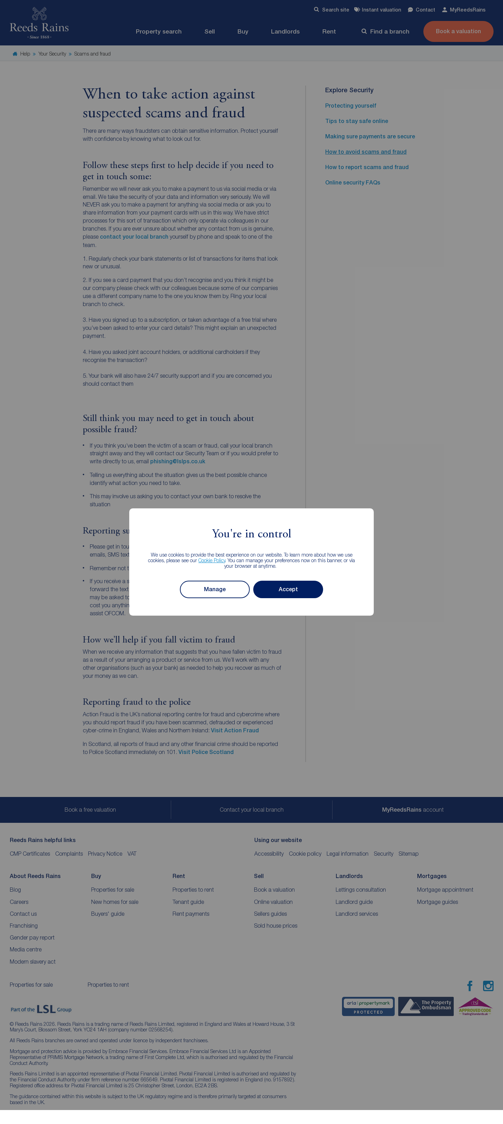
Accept (288, 589)
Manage (215, 589)
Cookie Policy (211, 560)
